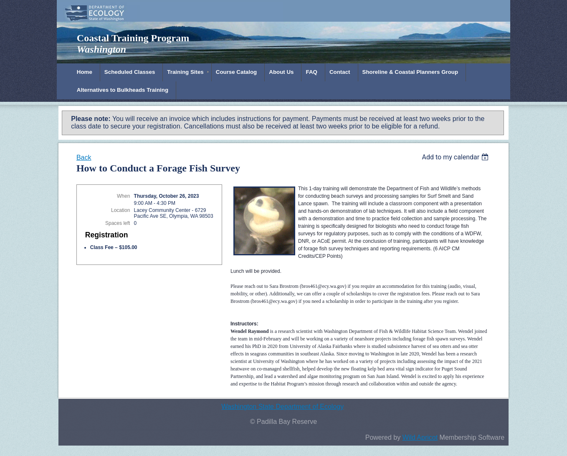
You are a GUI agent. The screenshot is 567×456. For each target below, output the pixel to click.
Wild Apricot (420, 437)
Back (83, 157)
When (123, 196)
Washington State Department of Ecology (282, 406)
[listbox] (456, 157)
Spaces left (117, 223)
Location (120, 210)
